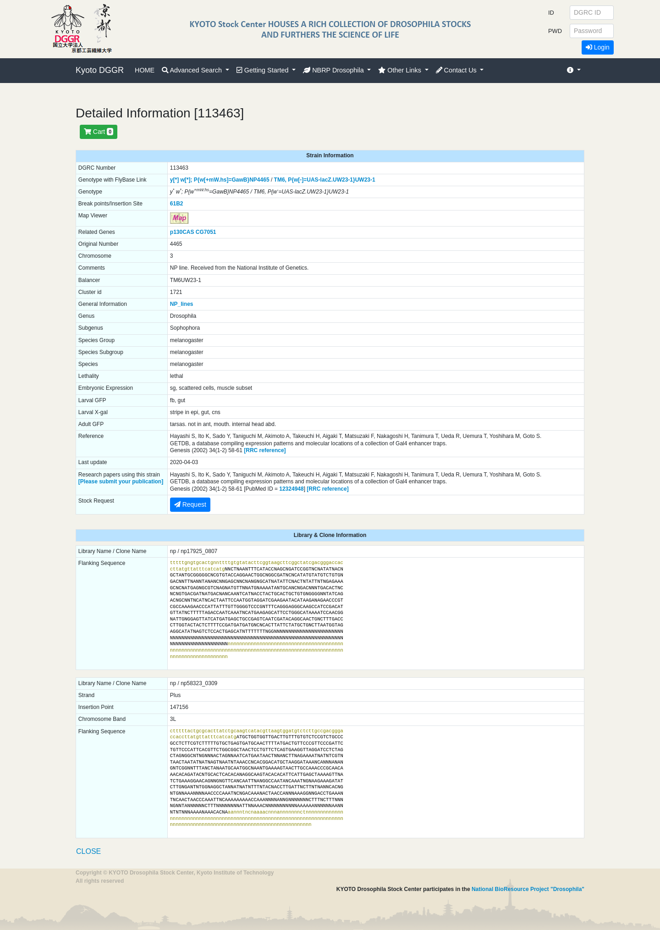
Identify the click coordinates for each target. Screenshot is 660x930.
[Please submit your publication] (120, 481)
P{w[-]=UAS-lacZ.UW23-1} (321, 180)
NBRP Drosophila (334, 70)
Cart (98, 131)
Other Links (400, 70)
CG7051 (206, 232)
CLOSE (88, 851)
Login (598, 47)
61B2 (176, 203)
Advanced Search (193, 70)
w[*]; (186, 180)
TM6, (280, 180)
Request (190, 504)
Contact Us (457, 70)
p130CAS (182, 232)
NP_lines (181, 304)
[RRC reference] (265, 450)
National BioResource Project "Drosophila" (528, 889)
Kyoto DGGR (100, 70)
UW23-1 (365, 180)
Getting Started (263, 70)
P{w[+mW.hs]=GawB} (221, 180)
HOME (144, 70)
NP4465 (259, 180)
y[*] (174, 180)
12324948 (291, 489)
